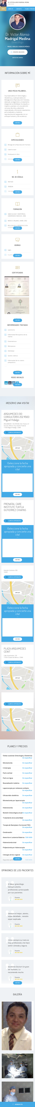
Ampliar (17, 448)
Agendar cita (17, 1104)
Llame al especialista (13, 432)
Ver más (17, 320)
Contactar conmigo (17, 57)
